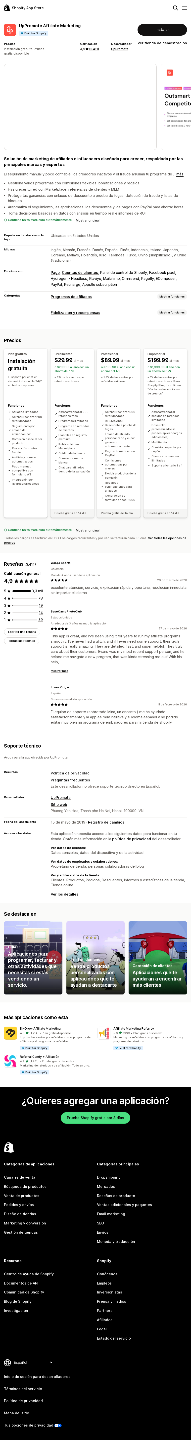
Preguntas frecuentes (70, 780)
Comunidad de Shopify (24, 1292)
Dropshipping (109, 1177)
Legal (102, 1329)
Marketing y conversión (25, 1223)
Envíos (102, 1232)
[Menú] (184, 7)
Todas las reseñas (21, 641)
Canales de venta (19, 1177)
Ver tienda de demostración (162, 43)
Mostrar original (87, 220)
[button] (49, 1039)
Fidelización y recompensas (75, 312)
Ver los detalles (64, 894)
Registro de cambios (106, 822)
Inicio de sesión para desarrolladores (37, 1376)
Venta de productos (21, 1196)
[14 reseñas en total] (41, 612)
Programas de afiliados (71, 297)
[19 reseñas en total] (41, 605)
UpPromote (119, 49)
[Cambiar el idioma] (33, 1362)
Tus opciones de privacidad (28, 1425)
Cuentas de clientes (80, 272)
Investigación (16, 1310)
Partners (104, 1310)
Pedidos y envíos (19, 1205)
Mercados (106, 1186)
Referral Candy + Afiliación (39, 1057)
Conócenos (107, 1274)
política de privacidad (131, 839)
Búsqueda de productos (25, 1186)
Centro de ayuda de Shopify (29, 1274)
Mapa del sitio (16, 1413)
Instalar (162, 29)
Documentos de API (21, 1283)
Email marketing (111, 1214)
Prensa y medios (111, 1301)
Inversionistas (109, 1292)
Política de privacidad (70, 773)
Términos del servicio (23, 1389)
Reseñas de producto (116, 1196)
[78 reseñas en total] (40, 598)
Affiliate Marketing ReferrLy (133, 1028)
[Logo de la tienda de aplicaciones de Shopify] (24, 7)
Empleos (104, 1283)
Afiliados (104, 1320)
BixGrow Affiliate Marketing (40, 1028)
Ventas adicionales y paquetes (124, 1205)
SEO (100, 1223)
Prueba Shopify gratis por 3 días (95, 1118)
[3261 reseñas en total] (37, 591)
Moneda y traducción (116, 1241)
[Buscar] (175, 7)
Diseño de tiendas (20, 1214)
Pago (55, 272)
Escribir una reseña (22, 632)
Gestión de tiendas (21, 1232)
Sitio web (59, 804)
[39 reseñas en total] (40, 619)
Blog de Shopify (18, 1301)
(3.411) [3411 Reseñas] (94, 49)
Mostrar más (59, 671)
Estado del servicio (114, 1338)
